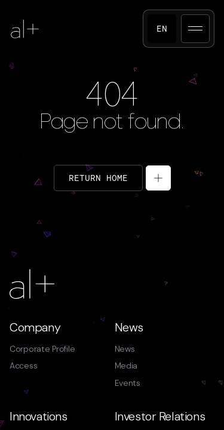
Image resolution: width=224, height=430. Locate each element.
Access (23, 365)
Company (35, 327)
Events (127, 382)
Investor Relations (160, 416)
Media (126, 365)
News (129, 327)
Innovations (38, 416)
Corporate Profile (42, 348)
